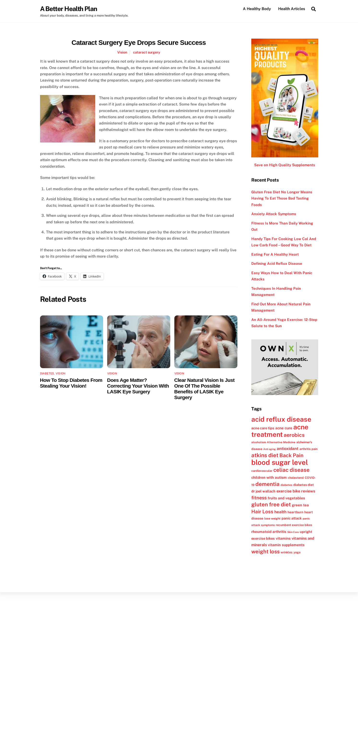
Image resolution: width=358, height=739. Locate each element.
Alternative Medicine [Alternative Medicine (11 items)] (281, 442)
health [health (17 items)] (280, 511)
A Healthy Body (257, 8)
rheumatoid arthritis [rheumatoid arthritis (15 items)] (268, 531)
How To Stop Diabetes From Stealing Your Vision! (71, 383)
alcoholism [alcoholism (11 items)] (258, 442)
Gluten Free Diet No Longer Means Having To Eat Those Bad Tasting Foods (281, 198)
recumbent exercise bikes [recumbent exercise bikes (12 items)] (294, 525)
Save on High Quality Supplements (284, 165)
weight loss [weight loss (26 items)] (265, 551)
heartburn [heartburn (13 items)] (295, 512)
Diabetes (47, 373)
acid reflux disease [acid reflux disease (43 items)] (281, 419)
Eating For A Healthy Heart (275, 254)
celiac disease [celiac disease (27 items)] (291, 470)
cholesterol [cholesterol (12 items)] (296, 477)
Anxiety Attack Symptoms (273, 214)
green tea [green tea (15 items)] (300, 505)
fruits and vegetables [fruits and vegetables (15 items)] (286, 498)
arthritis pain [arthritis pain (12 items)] (308, 449)
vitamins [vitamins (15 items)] (283, 538)
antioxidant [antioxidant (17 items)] (288, 448)
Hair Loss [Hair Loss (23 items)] (262, 511)
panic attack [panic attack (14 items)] (292, 518)
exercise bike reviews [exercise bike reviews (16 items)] (295, 491)
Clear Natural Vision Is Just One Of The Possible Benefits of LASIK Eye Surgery (204, 389)
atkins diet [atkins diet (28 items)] (264, 455)
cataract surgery (146, 52)
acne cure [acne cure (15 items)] (283, 428)
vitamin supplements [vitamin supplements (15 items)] (286, 545)
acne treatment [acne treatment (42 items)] (279, 430)
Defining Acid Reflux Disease (276, 264)
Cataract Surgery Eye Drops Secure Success (138, 42)
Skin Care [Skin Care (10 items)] (293, 532)
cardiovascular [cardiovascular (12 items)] (261, 471)
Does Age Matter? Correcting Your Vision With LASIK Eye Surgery (138, 386)
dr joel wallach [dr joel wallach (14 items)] (263, 491)
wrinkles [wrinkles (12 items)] (287, 552)
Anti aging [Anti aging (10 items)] (269, 449)
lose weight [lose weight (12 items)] (272, 518)
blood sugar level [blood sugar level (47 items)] (279, 462)
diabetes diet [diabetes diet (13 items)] (303, 485)
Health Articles (291, 8)
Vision (122, 52)
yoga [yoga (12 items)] (296, 552)
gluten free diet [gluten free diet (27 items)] (271, 505)
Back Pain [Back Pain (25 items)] (291, 456)
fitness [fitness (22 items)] (259, 498)
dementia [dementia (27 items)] (267, 484)
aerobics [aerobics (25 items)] (294, 435)
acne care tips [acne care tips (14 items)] (262, 428)
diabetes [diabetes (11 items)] (286, 485)
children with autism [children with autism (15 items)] (269, 477)
